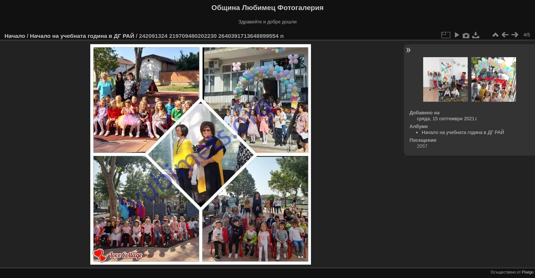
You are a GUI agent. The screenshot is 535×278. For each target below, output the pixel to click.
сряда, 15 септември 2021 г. (447, 118)
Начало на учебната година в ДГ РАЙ (82, 36)
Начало (14, 36)
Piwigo (528, 272)
